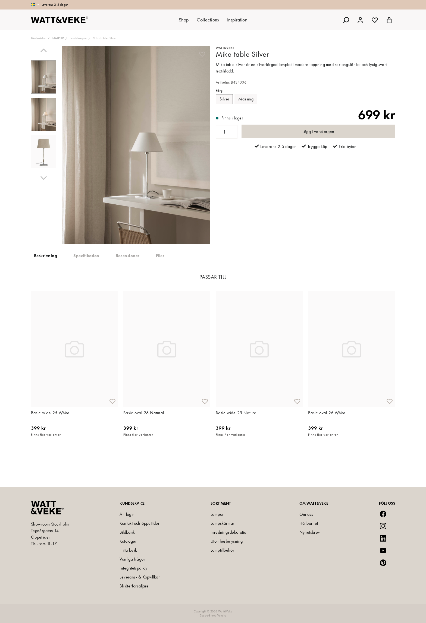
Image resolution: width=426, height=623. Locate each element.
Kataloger (128, 541)
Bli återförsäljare (134, 586)
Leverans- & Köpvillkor (140, 577)
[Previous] (43, 50)
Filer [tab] (160, 255)
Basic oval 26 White (327, 439)
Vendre (221, 615)
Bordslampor (78, 38)
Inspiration (237, 20)
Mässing (245, 99)
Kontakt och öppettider (139, 523)
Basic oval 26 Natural (143, 439)
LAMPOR (58, 38)
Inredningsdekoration (230, 532)
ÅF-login (127, 514)
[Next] (43, 178)
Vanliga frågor (132, 559)
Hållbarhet (308, 523)
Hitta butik (128, 550)
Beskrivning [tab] (45, 255)
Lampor (217, 514)
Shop (184, 20)
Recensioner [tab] (128, 255)
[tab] (43, 77)
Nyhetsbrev (309, 532)
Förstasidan (38, 38)
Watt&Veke (225, 48)
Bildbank (127, 532)
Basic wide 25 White (50, 439)
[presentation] (43, 77)
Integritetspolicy (133, 568)
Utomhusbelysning (227, 541)
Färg (219, 90)
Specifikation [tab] (86, 255)
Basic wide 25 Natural (237, 439)
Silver (224, 99)
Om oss (306, 514)
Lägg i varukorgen (318, 131)
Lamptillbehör (222, 550)
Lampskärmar (222, 523)
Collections (208, 20)
